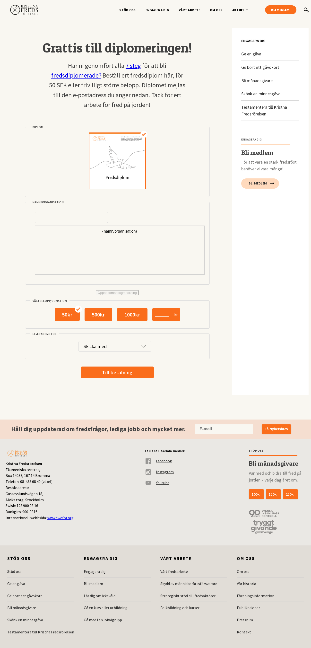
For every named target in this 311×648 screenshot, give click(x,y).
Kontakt (244, 632)
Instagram (159, 472)
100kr (256, 494)
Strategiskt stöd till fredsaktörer (188, 595)
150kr (273, 494)
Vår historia (246, 583)
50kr (67, 314)
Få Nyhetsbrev (276, 429)
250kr (290, 494)
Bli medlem (258, 183)
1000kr (132, 314)
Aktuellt (240, 10)
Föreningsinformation (255, 595)
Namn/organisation (48, 202)
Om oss (216, 10)
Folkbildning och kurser (179, 607)
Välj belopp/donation (50, 301)
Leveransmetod (45, 334)
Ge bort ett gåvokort (260, 67)
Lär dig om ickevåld (99, 595)
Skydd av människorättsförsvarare (188, 583)
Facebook (158, 461)
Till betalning (117, 372)
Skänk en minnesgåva (260, 93)
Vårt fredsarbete (174, 571)
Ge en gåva (251, 54)
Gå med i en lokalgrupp (103, 619)
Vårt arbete (189, 10)
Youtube (157, 483)
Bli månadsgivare (257, 80)
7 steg (133, 65)
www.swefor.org (60, 517)
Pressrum (245, 619)
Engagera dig (157, 10)
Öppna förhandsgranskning (117, 293)
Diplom (38, 127)
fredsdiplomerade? (76, 75)
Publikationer (248, 607)
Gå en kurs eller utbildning (106, 607)
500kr (98, 314)
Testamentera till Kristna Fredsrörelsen (264, 110)
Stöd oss (127, 10)
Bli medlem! (280, 10)
